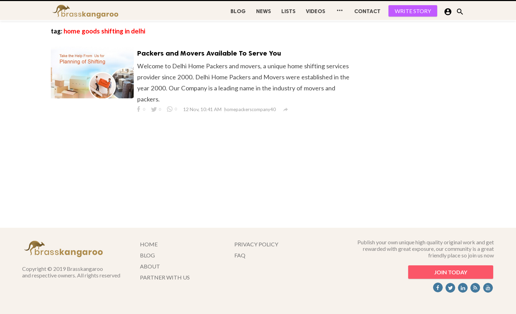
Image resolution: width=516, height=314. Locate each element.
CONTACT (367, 11)
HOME (149, 244)
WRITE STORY (413, 11)
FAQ (239, 255)
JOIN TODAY (450, 272)
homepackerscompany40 (250, 109)
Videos (315, 11)
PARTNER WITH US (165, 277)
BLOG (238, 11)
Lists (288, 11)
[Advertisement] (414, 124)
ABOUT (150, 266)
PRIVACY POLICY (256, 244)
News (263, 11)
